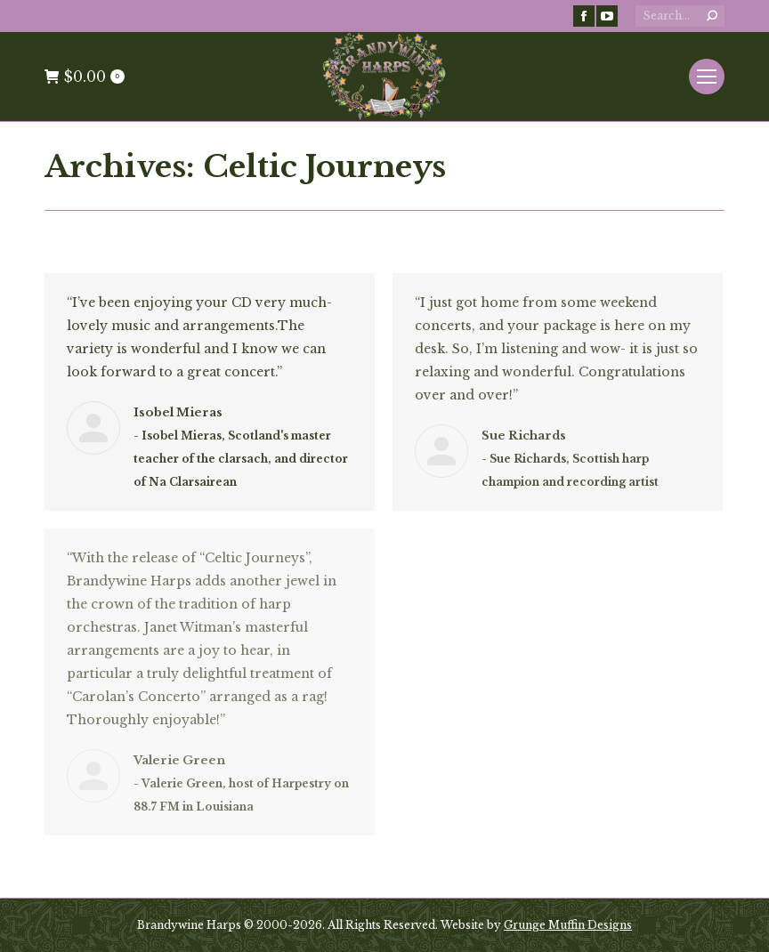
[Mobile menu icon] (706, 76)
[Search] (679, 16)
